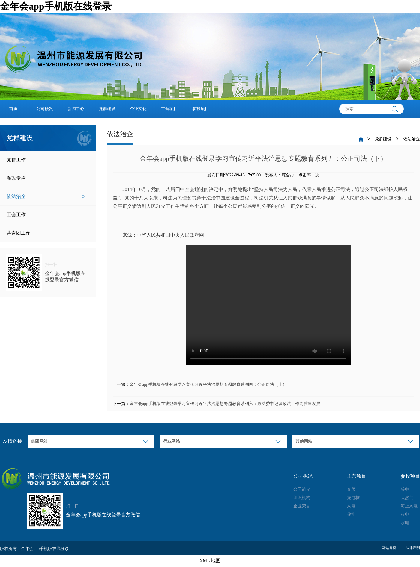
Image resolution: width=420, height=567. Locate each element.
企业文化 (138, 108)
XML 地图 (210, 560)
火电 (405, 514)
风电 (351, 506)
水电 (405, 522)
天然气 (407, 497)
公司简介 (301, 489)
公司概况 (44, 108)
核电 (405, 489)
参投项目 (200, 108)
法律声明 (413, 548)
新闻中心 (76, 108)
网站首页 (389, 548)
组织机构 (301, 497)
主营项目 (169, 108)
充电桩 (353, 497)
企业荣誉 (301, 506)
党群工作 (46, 160)
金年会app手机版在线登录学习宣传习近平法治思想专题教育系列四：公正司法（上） (208, 384)
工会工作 (46, 215)
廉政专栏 (46, 178)
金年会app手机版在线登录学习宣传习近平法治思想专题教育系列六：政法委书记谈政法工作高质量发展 (225, 403)
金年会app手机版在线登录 (56, 6)
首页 (13, 108)
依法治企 (46, 196)
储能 (351, 514)
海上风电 (409, 506)
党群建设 (107, 108)
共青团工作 (46, 233)
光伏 (351, 489)
